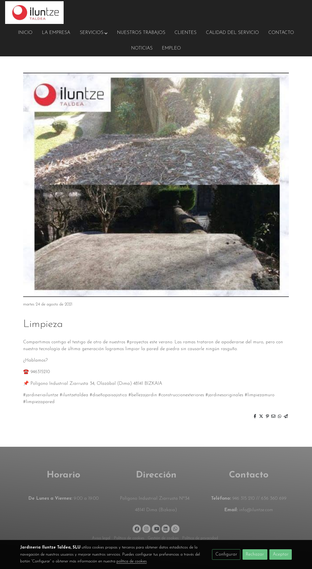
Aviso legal (101, 538)
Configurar (226, 554)
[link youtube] (156, 528)
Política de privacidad (200, 538)
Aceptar (281, 554)
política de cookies (132, 561)
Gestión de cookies (163, 538)
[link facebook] (137, 528)
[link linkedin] (166, 528)
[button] (93, 33)
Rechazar (255, 554)
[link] (34, 12)
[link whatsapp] (175, 528)
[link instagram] (146, 528)
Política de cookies (129, 538)
